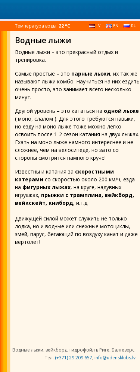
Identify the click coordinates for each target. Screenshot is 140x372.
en (112, 25)
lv (94, 25)
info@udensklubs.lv (115, 357)
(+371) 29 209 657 (73, 357)
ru (130, 25)
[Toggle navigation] (11, 8)
